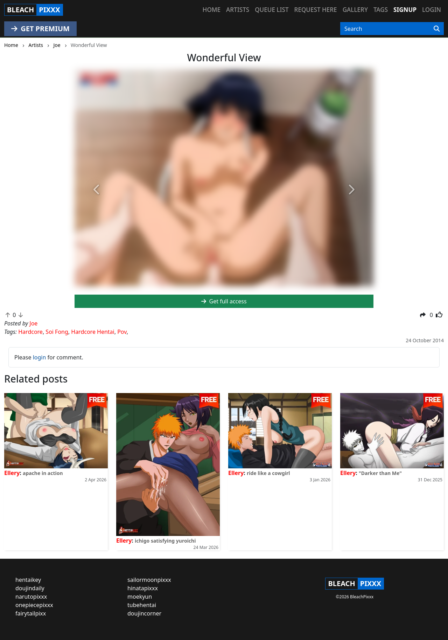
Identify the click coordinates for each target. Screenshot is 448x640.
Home (211, 10)
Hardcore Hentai (92, 332)
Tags (380, 10)
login (39, 357)
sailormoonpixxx (149, 580)
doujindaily (29, 588)
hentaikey (28, 580)
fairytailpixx (30, 613)
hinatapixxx (142, 588)
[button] (97, 190)
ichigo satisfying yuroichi (165, 540)
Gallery (355, 10)
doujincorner (144, 613)
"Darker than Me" (380, 473)
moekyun (139, 596)
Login (431, 10)
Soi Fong (57, 332)
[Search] (436, 28)
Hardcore (30, 332)
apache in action (43, 473)
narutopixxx (31, 596)
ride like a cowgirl (268, 473)
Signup (404, 10)
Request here (315, 10)
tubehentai (141, 605)
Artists (237, 10)
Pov (122, 332)
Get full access (223, 301)
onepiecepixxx (34, 605)
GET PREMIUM (40, 28)
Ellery (12, 473)
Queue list (271, 10)
